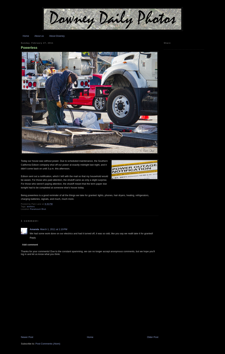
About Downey (57, 36)
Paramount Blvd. (38, 209)
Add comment (30, 244)
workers (31, 207)
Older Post (152, 337)
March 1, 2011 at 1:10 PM (53, 229)
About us (39, 36)
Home (26, 36)
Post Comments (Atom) (48, 343)
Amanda (34, 229)
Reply (33, 237)
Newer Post (27, 337)
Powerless (29, 48)
